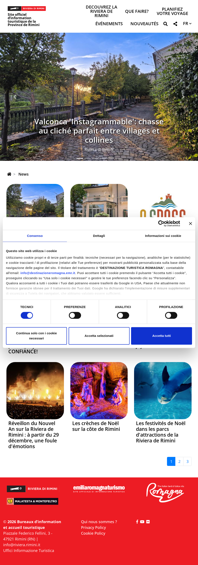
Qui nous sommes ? (99, 521)
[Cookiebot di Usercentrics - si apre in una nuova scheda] (161, 223)
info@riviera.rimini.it (21, 544)
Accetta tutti (161, 336)
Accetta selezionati (98, 336)
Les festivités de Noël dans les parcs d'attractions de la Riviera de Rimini (160, 431)
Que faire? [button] (137, 11)
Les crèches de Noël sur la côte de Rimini (96, 426)
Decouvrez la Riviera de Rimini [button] (101, 11)
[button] (165, 25)
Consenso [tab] (35, 236)
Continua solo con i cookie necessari (36, 335)
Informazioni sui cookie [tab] (163, 236)
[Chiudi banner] (190, 223)
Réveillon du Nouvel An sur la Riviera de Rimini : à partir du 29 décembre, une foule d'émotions (33, 434)
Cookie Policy (93, 533)
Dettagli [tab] (99, 236)
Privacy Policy (93, 527)
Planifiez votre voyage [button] (172, 11)
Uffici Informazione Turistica (28, 550)
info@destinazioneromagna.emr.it (48, 273)
